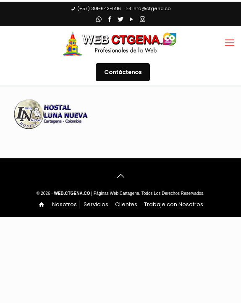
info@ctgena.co (151, 8)
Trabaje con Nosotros (173, 204)
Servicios (96, 204)
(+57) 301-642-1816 (99, 8)
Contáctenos (122, 72)
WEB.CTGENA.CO (72, 193)
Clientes (126, 204)
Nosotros (64, 204)
